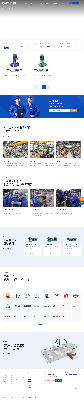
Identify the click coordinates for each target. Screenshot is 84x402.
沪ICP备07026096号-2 (27, 397)
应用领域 (30, 379)
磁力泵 (61, 43)
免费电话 (6, 75)
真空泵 (61, 46)
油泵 (54, 46)
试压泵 (55, 43)
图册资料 (30, 381)
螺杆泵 (21, 43)
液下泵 (41, 46)
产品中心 (6, 8)
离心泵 (34, 43)
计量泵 (28, 46)
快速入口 (30, 373)
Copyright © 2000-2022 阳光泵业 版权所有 (12, 397)
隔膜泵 (28, 43)
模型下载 (30, 383)
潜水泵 (34, 46)
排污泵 (41, 43)
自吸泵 (48, 43)
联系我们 (30, 388)
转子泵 (75, 43)
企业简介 (30, 378)
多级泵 (68, 43)
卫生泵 (21, 46)
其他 (75, 46)
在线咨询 (14, 75)
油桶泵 (68, 46)
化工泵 (11, 8)
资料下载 (23, 75)
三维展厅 (30, 386)
